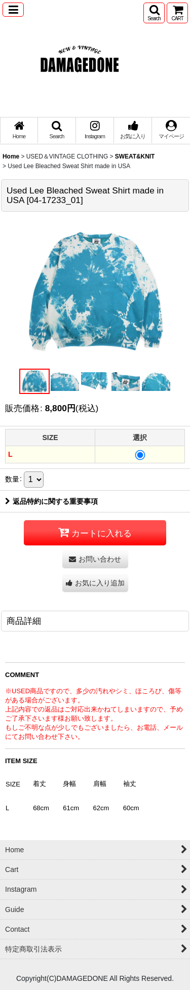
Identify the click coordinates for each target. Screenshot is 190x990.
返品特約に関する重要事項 (51, 501)
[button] (13, 10)
